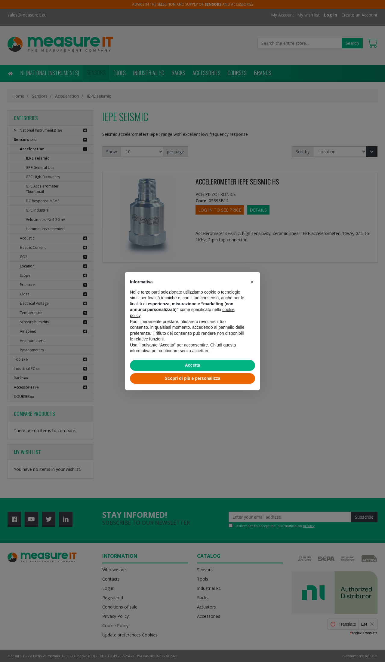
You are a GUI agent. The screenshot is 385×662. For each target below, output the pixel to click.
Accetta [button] (192, 365)
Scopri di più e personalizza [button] (192, 378)
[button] (252, 282)
